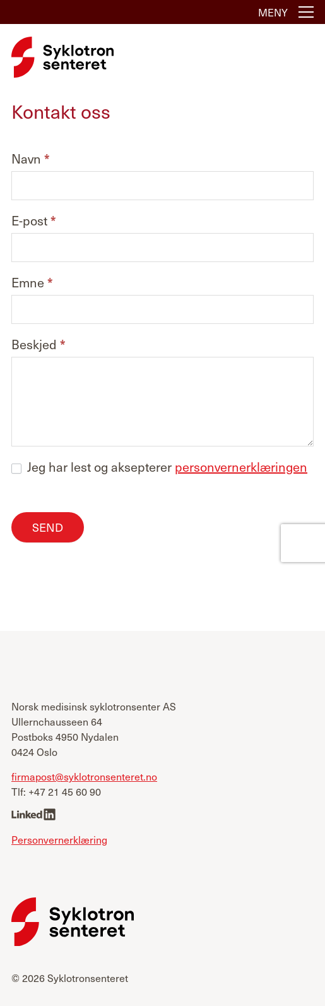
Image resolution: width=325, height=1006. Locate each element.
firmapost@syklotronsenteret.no (84, 776)
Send (47, 527)
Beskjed (38, 345)
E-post (33, 221)
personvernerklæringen (241, 466)
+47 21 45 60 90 (64, 791)
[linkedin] (33, 815)
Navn (30, 159)
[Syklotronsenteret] (62, 57)
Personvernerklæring (59, 839)
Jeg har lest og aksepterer (159, 466)
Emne (32, 283)
